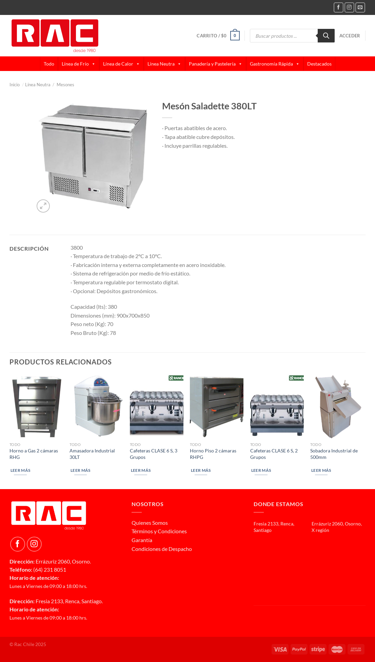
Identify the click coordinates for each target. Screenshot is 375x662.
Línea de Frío (79, 64)
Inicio (16, 84)
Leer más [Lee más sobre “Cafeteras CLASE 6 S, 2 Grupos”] (261, 470)
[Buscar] (326, 35)
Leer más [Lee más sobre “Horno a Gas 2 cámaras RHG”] (21, 470)
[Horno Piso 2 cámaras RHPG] (216, 406)
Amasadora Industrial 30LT (92, 454)
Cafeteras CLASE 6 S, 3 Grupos (153, 454)
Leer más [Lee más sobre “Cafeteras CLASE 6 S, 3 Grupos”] (141, 470)
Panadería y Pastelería (215, 64)
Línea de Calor (121, 64)
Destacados (319, 64)
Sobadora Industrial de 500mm (334, 454)
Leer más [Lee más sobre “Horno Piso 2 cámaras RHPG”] (201, 470)
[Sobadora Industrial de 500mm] (337, 406)
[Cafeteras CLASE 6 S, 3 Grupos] (156, 406)
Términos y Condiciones (159, 531)
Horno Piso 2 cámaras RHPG (213, 454)
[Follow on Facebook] (338, 7)
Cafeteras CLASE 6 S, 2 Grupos (274, 454)
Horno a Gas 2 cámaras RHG (33, 454)
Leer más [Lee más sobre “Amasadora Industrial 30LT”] (81, 470)
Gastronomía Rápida (275, 64)
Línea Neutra (164, 64)
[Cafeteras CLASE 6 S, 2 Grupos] (277, 406)
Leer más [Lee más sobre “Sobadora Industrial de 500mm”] (321, 470)
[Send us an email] (360, 7)
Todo (49, 64)
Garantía (142, 540)
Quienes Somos (150, 522)
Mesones (65, 84)
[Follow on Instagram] (349, 7)
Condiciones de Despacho (162, 548)
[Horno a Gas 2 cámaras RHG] (36, 406)
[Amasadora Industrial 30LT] (96, 406)
